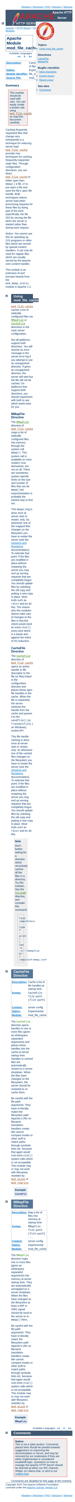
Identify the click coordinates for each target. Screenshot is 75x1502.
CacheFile (43, 58)
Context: (17, 1007)
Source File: (13, 77)
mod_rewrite (19, 1182)
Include (20, 893)
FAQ (47, 7)
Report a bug (46, 80)
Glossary (56, 7)
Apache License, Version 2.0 (42, 1487)
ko (30, 56)
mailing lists (22, 1473)
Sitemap (67, 7)
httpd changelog (48, 71)
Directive (21, 975)
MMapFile (43, 61)
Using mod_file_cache (51, 48)
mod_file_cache (21, 113)
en (19, 56)
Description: (14, 62)
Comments (45, 90)
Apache (10, 28)
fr (24, 56)
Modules (26, 7)
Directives (38, 7)
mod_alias (18, 1179)
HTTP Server (24, 28)
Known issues (46, 75)
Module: (17, 1015)
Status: (10, 70)
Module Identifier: (17, 73)
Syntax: (16, 992)
